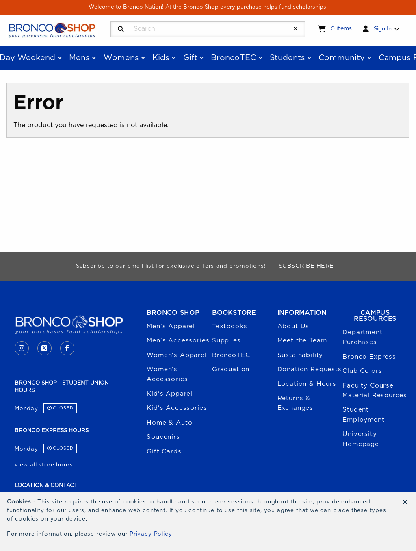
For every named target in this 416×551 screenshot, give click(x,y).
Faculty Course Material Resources (374, 391)
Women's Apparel (176, 355)
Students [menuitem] (287, 58)
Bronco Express (369, 357)
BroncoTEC (231, 355)
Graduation (230, 369)
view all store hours (44, 465)
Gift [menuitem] (190, 58)
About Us (293, 326)
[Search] (120, 29)
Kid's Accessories (177, 408)
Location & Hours (306, 384)
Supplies (226, 341)
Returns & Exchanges (295, 403)
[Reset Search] (296, 29)
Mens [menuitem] (79, 58)
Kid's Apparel (170, 394)
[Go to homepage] (52, 29)
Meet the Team (302, 341)
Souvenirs (163, 437)
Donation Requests (309, 369)
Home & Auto (169, 423)
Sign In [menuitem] (383, 29)
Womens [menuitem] (121, 58)
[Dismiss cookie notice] (405, 502)
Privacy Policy (151, 534)
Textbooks (229, 326)
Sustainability (300, 355)
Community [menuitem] (341, 58)
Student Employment (363, 415)
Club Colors (362, 371)
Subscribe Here (309, 265)
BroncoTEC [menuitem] (233, 58)
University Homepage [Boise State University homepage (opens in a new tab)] (360, 439)
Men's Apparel (171, 326)
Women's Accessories (167, 374)
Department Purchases (362, 337)
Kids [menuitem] (160, 58)
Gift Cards (164, 452)
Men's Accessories (178, 341)
